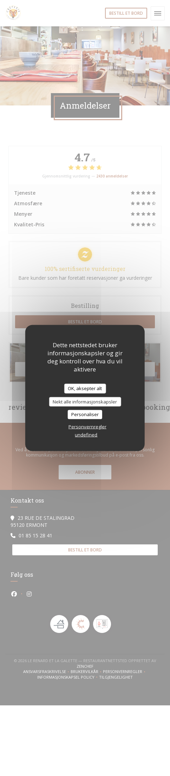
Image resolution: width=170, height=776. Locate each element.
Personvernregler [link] (87, 426)
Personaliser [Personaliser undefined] (85, 414)
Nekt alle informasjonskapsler (85, 401)
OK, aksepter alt (85, 388)
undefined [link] (86, 434)
